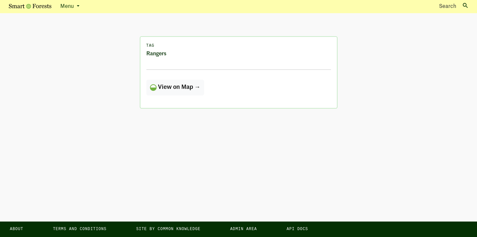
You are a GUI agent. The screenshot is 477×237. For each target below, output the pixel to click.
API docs (297, 229)
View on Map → (175, 87)
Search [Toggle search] (453, 6)
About (16, 229)
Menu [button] (67, 6)
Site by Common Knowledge (168, 229)
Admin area (243, 229)
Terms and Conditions (80, 229)
